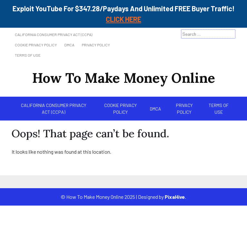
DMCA (69, 45)
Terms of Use (28, 55)
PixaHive (175, 197)
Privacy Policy (96, 45)
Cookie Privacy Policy (36, 45)
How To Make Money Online (123, 78)
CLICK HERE (123, 19)
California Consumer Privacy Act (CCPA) (53, 34)
